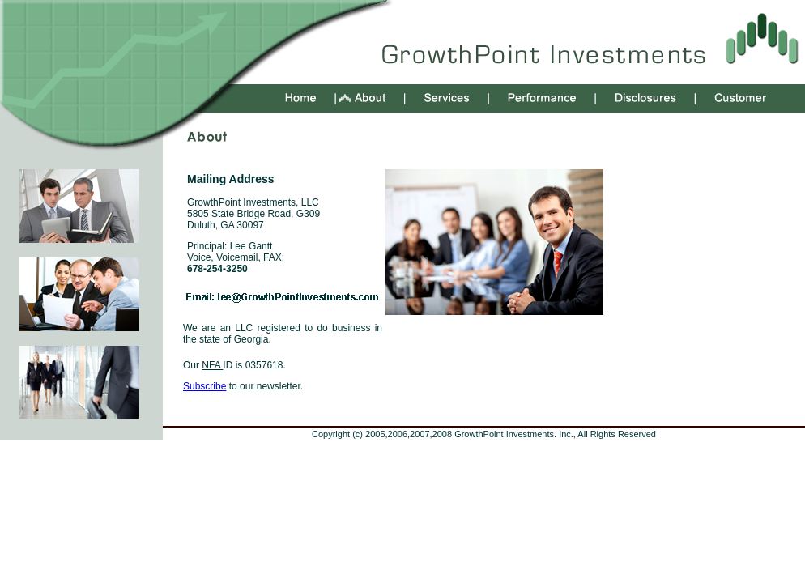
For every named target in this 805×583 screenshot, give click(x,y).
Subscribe (204, 386)
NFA (212, 365)
